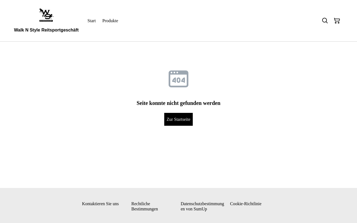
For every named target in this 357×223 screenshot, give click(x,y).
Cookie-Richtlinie (246, 203)
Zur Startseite (179, 119)
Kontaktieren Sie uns (100, 203)
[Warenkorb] (337, 21)
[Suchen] (325, 21)
